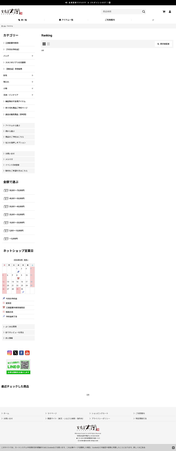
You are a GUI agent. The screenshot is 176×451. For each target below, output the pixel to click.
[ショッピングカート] (163, 11)
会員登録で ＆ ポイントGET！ (88, 3)
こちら (142, 447)
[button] (153, 20)
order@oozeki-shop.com (89, 441)
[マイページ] (169, 11)
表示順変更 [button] (163, 44)
